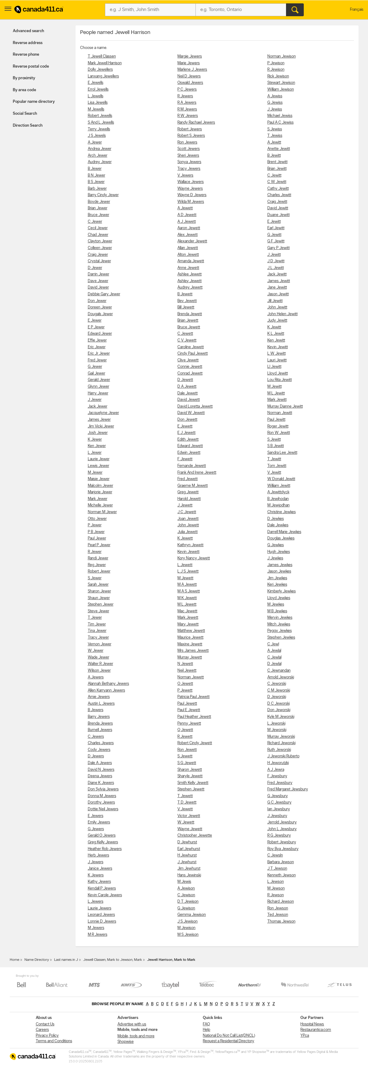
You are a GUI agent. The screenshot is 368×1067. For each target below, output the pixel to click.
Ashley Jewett (189, 281)
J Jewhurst (186, 862)
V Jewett (185, 809)
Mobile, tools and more (135, 1036)
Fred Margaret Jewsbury (287, 789)
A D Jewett (186, 215)
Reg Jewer (97, 565)
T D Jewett (186, 802)
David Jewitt (277, 208)
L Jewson (275, 882)
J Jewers (95, 862)
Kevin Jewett (188, 552)
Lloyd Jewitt (277, 373)
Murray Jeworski (281, 737)
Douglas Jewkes (281, 538)
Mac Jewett (187, 611)
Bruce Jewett (188, 327)
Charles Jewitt (279, 195)
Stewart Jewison (281, 83)
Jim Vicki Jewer (101, 426)
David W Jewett (191, 413)
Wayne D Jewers (191, 195)
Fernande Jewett (191, 466)
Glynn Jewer (98, 387)
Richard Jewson (280, 902)
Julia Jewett (187, 532)
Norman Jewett (190, 677)
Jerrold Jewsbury (282, 822)
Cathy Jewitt (278, 189)
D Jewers (96, 756)
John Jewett (188, 525)
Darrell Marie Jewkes (284, 532)
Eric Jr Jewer (99, 354)
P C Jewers (187, 89)
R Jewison (275, 70)
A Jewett (185, 208)
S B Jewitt (275, 446)
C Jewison (186, 895)
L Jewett (184, 565)
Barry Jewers (99, 717)
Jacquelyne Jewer (103, 413)
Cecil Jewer (98, 228)
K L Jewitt (275, 334)
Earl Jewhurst (188, 849)
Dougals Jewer (100, 314)
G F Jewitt (275, 241)
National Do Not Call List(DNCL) (229, 1036)
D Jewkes (275, 519)
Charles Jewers (101, 743)
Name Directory (36, 960)
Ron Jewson (277, 908)
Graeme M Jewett (192, 486)
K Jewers (96, 875)
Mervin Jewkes (279, 618)
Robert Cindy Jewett (194, 743)
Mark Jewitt (277, 400)
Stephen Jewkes (281, 638)
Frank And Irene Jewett (196, 473)
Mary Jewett (188, 624)
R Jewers (185, 96)
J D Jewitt (275, 261)
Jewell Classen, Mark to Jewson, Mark (112, 960)
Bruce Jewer (98, 215)
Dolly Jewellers (100, 70)
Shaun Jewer (99, 598)
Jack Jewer (97, 407)
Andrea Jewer (99, 149)
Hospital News (312, 1024)
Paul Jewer (97, 538)
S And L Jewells (101, 123)
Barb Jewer (97, 189)
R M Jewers (187, 109)
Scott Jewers (188, 149)
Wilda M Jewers (190, 202)
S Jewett (184, 756)
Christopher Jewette (194, 836)
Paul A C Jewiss (280, 123)
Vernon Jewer (99, 644)
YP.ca (304, 1036)
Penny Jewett (189, 724)
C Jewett (185, 334)
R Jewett (184, 737)
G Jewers (96, 829)
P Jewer (95, 525)
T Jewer (95, 618)
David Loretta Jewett (195, 407)
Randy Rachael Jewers (196, 123)
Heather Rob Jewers (105, 849)
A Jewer (95, 142)
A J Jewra (275, 770)
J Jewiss (274, 109)
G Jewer (95, 367)
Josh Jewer (98, 433)
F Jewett (184, 459)
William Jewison (280, 89)
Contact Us (45, 1024)
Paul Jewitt (276, 420)
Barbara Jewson (280, 862)
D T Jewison (188, 902)
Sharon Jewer (99, 591)
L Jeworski (276, 724)
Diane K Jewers (101, 783)
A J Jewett (186, 222)
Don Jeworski (278, 710)
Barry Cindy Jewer (103, 195)
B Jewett (184, 294)
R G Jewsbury (279, 836)
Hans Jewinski (189, 875)
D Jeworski (276, 697)
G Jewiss (275, 103)
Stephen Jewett (190, 789)
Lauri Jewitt (277, 360)
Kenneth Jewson (281, 875)
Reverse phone (26, 55)
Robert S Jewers (191, 136)
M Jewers (96, 928)
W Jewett (185, 822)
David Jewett (188, 400)
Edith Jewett (188, 440)
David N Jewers (101, 770)
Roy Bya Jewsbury (283, 849)
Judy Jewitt (277, 321)
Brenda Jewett (189, 314)
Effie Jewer (97, 340)
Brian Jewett (187, 321)
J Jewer (95, 400)
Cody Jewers (99, 750)
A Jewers (96, 677)
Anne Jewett (188, 268)
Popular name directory (34, 102)
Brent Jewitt (277, 162)
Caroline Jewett (190, 347)
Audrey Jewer (100, 162)
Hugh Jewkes (278, 552)
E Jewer (95, 321)
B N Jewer (96, 175)
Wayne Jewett (189, 829)
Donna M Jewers (102, 796)
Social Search (25, 114)
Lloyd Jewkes (278, 598)
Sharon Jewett (189, 770)
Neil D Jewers (189, 76)
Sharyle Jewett (190, 776)
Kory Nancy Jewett (193, 558)
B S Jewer (96, 182)
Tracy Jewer (98, 638)
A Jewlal (274, 651)
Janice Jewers (100, 869)
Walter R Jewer (100, 664)
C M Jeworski (278, 690)
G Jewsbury (277, 796)
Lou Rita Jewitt (279, 380)
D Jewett (185, 380)
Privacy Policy (47, 1036)
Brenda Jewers (100, 724)
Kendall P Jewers (102, 888)
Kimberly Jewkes (281, 591)
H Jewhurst (187, 855)
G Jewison (186, 908)
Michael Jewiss (279, 116)
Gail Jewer (96, 373)
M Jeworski (276, 730)
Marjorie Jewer (100, 492)
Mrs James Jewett (193, 651)
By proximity (24, 78)
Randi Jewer (98, 558)
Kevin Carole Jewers (105, 895)
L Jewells (95, 96)
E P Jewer (96, 327)
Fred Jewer (97, 360)
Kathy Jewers (99, 882)
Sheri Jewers (188, 156)
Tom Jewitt (276, 466)
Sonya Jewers (189, 162)
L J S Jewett (188, 571)
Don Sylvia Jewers (103, 789)
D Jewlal (274, 664)
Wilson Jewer (99, 671)
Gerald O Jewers (102, 836)
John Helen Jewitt (282, 314)
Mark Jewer (97, 499)
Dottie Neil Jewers (103, 809)
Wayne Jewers (190, 189)
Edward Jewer (100, 334)
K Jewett (185, 538)
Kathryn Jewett (190, 545)
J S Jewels (97, 136)
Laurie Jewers (99, 908)
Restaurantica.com (315, 1030)
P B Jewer (96, 532)
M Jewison (186, 928)
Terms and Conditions (54, 1041)
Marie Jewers (188, 63)
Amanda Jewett (190, 261)
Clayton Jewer (100, 241)
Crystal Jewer (99, 261)
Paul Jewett (187, 704)
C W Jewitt (276, 182)
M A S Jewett (188, 591)
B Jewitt (274, 156)
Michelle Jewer (100, 505)
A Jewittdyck (278, 492)
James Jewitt (278, 281)
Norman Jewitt (279, 413)
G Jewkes (275, 545)
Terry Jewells (99, 129)
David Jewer (98, 287)
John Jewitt (277, 307)
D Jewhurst (187, 842)
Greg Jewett (188, 492)
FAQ (206, 1024)
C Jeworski (276, 684)
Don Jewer (97, 301)
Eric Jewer (97, 347)
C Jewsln (275, 855)
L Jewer (95, 453)
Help (206, 1030)
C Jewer (95, 222)
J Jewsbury (277, 816)
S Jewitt (274, 440)
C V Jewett (186, 340)
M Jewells (96, 109)
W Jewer (95, 651)
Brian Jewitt (277, 169)
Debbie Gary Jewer (104, 294)
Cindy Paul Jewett (192, 354)
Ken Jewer (97, 446)
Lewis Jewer (98, 466)
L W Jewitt (276, 354)
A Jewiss (274, 96)
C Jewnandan (279, 671)
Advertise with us (131, 1024)
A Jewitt (274, 142)
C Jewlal (274, 657)
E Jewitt (274, 222)
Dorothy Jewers (101, 802)
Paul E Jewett (188, 710)
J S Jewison (187, 921)
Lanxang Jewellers (103, 76)
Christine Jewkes (281, 512)
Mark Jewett (187, 618)
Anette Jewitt (278, 149)
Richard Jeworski (281, 743)
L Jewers (95, 902)
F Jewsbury (277, 776)
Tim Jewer (97, 624)
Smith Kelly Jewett (192, 783)
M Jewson (276, 888)
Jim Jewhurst (188, 869)
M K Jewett (187, 598)
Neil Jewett (186, 671)
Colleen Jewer (100, 248)
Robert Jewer (99, 571)
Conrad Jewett (190, 373)
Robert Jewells (100, 116)
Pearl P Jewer (99, 545)
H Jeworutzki (278, 763)
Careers (42, 1030)
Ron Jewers (187, 142)
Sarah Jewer (98, 585)
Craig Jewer (98, 255)
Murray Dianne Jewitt (285, 407)
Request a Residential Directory (228, 1041)
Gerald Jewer (99, 380)
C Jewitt (274, 175)
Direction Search (28, 126)
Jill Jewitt (275, 301)
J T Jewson (277, 869)
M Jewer (95, 473)
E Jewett (184, 426)
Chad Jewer (98, 235)
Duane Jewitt (278, 215)
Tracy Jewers (188, 169)
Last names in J (66, 960)
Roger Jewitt (277, 426)
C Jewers (96, 737)
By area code (24, 90)
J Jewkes (275, 558)
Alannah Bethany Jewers (108, 684)
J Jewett (184, 505)
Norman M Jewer (102, 512)
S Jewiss (274, 129)
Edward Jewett (190, 446)
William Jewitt (278, 486)
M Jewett (185, 578)
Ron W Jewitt (278, 433)
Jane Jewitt (277, 287)
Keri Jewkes (277, 585)
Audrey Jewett (190, 287)
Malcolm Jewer (100, 486)
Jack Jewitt (277, 274)
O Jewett (185, 684)
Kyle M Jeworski (280, 717)
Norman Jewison (281, 56)
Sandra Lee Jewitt (282, 453)
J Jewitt (274, 255)
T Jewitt (274, 459)
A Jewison (186, 888)
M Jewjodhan (278, 505)
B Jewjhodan (278, 499)
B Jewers (95, 710)
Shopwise (125, 1042)
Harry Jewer (98, 393)
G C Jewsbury (279, 802)
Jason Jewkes (279, 571)
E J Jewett (186, 433)
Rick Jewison (278, 76)
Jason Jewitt (278, 294)
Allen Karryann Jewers (106, 690)
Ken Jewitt (276, 340)
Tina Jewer (97, 631)
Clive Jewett (188, 360)
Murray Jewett (189, 657)
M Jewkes (275, 604)
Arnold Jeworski (280, 677)
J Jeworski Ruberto (283, 756)
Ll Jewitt (274, 367)
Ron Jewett (187, 750)
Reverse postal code (31, 67)
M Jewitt (274, 387)
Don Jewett (187, 420)
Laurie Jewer (99, 459)
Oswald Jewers (190, 83)
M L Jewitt (276, 393)
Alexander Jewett (192, 241)
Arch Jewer (97, 156)
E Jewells (95, 83)
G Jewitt (274, 235)
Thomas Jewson (281, 921)
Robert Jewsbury (281, 842)
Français (356, 10)
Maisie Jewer (99, 479)
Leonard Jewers (101, 915)
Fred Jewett (187, 479)
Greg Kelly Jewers (103, 842)
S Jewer (95, 578)
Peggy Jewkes (279, 631)
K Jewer (95, 440)
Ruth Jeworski (279, 750)
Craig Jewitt (277, 202)
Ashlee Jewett (189, 274)
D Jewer (95, 268)
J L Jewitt (275, 268)
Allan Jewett (187, 248)
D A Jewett (186, 387)
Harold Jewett (189, 499)
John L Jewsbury (282, 829)
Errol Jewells (98, 89)
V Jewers (185, 175)
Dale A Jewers (100, 763)
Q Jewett (185, 730)
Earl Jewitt (275, 228)
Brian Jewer (97, 208)
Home (14, 960)
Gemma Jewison (191, 915)
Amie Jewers (99, 697)
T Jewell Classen (102, 56)
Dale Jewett (187, 393)
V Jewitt (274, 473)
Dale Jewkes (277, 525)
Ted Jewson (277, 915)
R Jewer (95, 552)
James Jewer (99, 420)
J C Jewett (186, 512)
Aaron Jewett (188, 228)
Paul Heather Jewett (194, 717)
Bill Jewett (185, 307)
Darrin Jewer (98, 274)
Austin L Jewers (101, 704)
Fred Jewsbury (279, 783)
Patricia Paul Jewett (193, 697)
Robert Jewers (189, 129)
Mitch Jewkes (278, 624)
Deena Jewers (100, 776)
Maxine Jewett (189, 644)
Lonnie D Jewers (102, 921)
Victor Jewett (188, 816)
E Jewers (95, 816)
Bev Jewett (187, 301)
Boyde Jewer (99, 202)
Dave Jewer (98, 281)
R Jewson (275, 895)
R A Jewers (186, 103)
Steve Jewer (98, 611)
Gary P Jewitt (278, 248)
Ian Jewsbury (278, 809)
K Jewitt (274, 327)
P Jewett (184, 690)
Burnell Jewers (100, 730)
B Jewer (95, 169)
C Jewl (273, 644)
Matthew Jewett (191, 631)
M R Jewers (97, 935)
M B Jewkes (277, 611)
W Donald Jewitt (281, 479)
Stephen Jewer (100, 604)
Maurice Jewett (190, 638)
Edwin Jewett (188, 453)
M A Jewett (187, 585)
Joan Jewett (188, 519)
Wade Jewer (98, 657)
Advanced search (28, 31)
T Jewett (185, 796)
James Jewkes (279, 565)
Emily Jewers (99, 822)
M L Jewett (186, 604)
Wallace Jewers (190, 182)
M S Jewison (188, 935)
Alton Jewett (188, 255)
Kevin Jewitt (277, 347)
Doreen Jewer (100, 307)
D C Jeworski (278, 704)
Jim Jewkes (277, 578)
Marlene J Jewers (192, 70)
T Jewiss (274, 136)
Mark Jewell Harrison (105, 63)
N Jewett (185, 664)
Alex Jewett (187, 235)
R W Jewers (187, 116)
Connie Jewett (189, 367)
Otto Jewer (97, 519)
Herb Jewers (98, 855)
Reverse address (28, 43)
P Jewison (275, 63)
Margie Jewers (189, 56)
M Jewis (184, 882)
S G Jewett (186, 763)
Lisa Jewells (98, 103)
